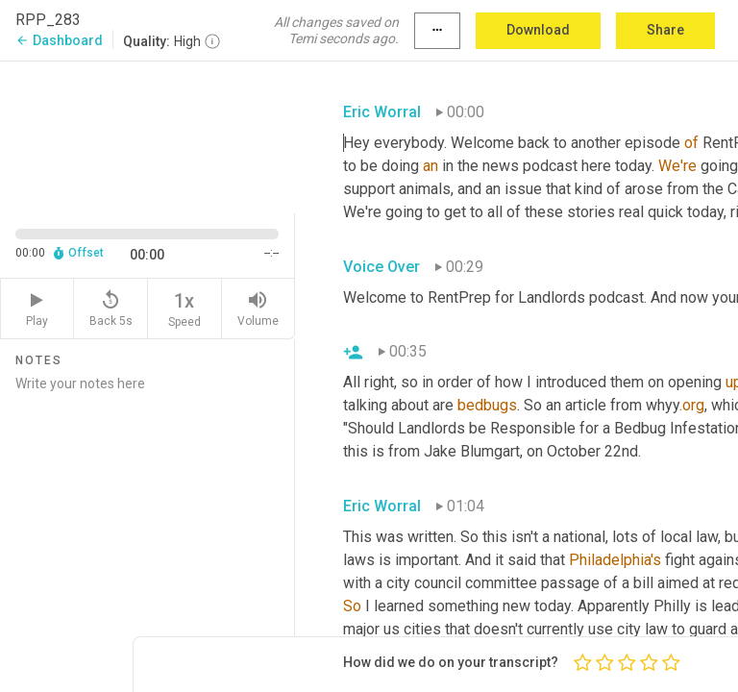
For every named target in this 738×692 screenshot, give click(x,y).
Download (538, 29)
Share (665, 29)
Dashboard (59, 40)
